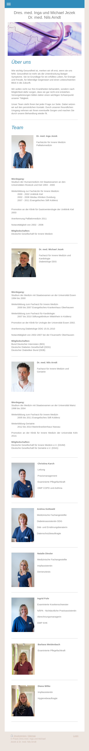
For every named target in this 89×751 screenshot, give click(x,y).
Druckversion (19, 736)
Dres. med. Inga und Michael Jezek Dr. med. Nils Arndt (44, 15)
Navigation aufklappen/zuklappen (44, 4)
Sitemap (32, 736)
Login (75, 736)
